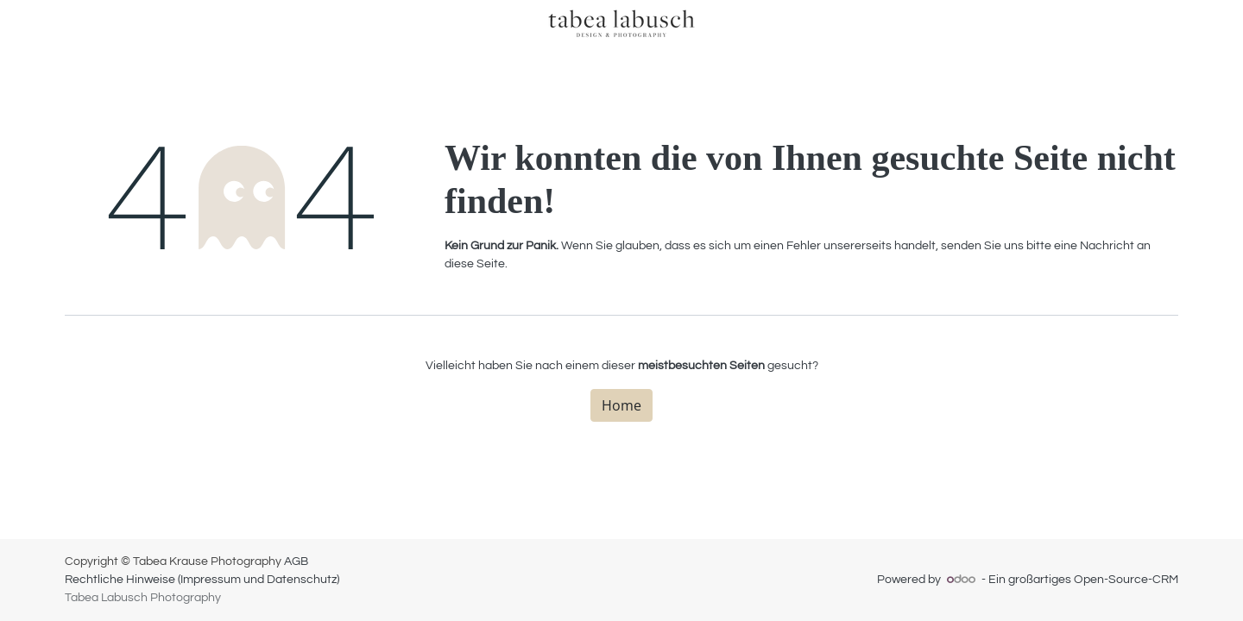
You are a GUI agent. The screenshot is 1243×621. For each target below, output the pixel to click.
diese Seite (475, 264)
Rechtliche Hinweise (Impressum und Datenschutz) (202, 580)
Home (621, 405)
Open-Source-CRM (1126, 580)
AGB (296, 561)
